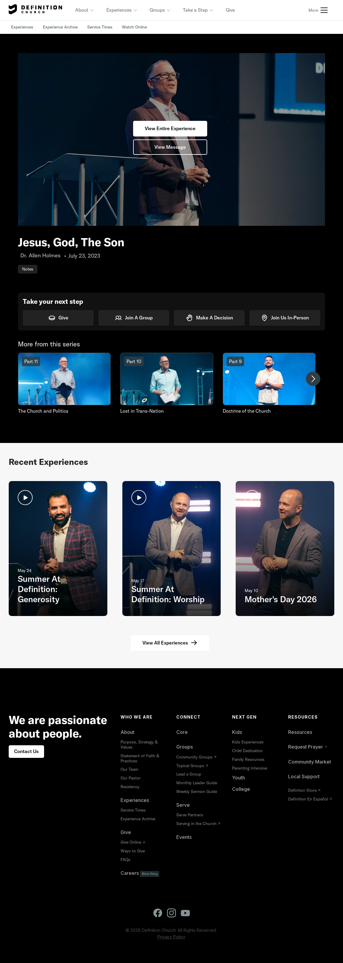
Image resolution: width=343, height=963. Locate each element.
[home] (35, 10)
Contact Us (26, 751)
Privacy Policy (171, 936)
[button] (85, 10)
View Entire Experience (170, 128)
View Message (170, 147)
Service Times (99, 27)
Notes (27, 269)
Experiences (22, 27)
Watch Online (134, 27)
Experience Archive (60, 27)
